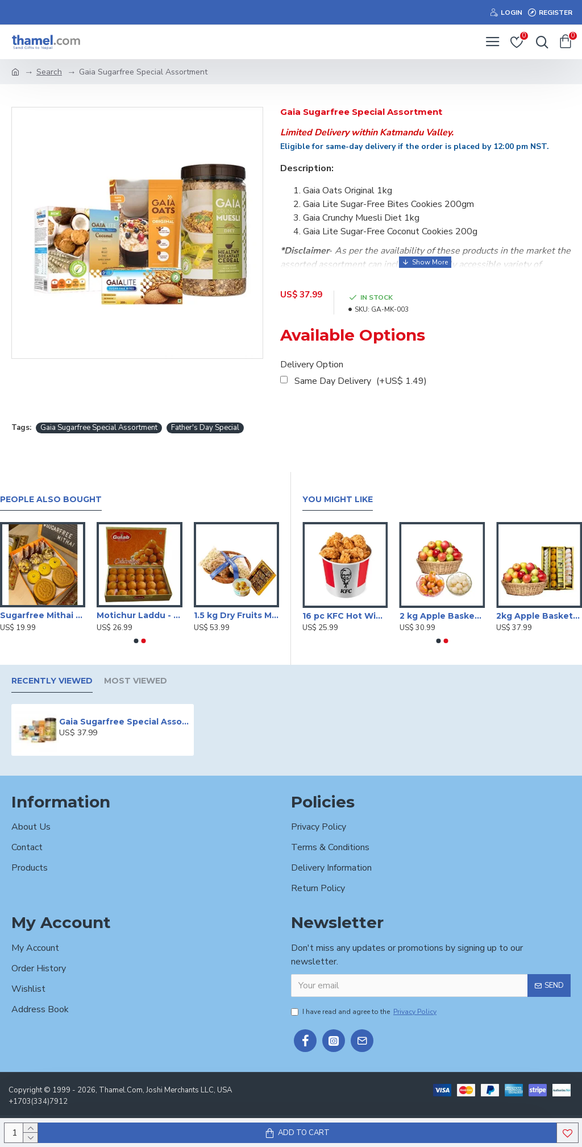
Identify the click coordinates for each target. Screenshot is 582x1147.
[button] (136, 641)
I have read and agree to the (364, 1012)
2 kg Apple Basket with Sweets (442, 616)
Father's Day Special (205, 428)
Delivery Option (311, 364)
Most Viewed (135, 681)
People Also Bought (51, 499)
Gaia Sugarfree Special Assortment (98, 428)
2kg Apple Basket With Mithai (539, 616)
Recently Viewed (52, 681)
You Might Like (337, 499)
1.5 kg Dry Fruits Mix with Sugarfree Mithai (236, 615)
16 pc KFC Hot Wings (345, 616)
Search (49, 72)
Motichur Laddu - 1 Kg (139, 615)
